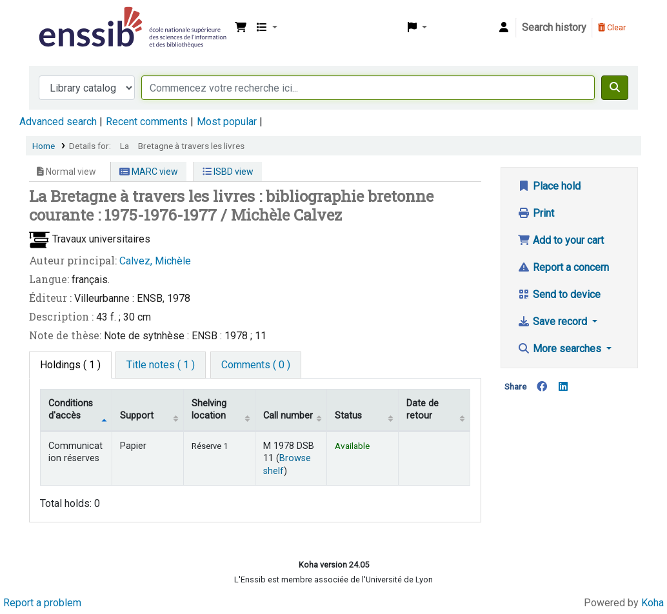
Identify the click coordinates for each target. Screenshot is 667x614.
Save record (553, 321)
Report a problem (42, 603)
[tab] (160, 365)
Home (43, 146)
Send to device (559, 294)
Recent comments (147, 121)
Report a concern (563, 267)
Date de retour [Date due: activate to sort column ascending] (422, 409)
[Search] (614, 87)
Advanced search (58, 121)
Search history (554, 27)
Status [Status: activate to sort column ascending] (348, 415)
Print (535, 213)
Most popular (227, 121)
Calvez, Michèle (155, 261)
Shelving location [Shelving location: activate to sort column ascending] (209, 409)
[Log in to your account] (503, 28)
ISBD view (228, 171)
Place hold (549, 186)
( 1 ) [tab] (70, 365)
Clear (612, 27)
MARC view (148, 171)
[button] (241, 28)
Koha (652, 603)
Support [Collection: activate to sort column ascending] (137, 415)
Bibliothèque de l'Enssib (68, 18)
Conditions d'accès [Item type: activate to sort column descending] (70, 409)
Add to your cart (560, 240)
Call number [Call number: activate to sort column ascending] (288, 415)
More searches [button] (560, 348)
